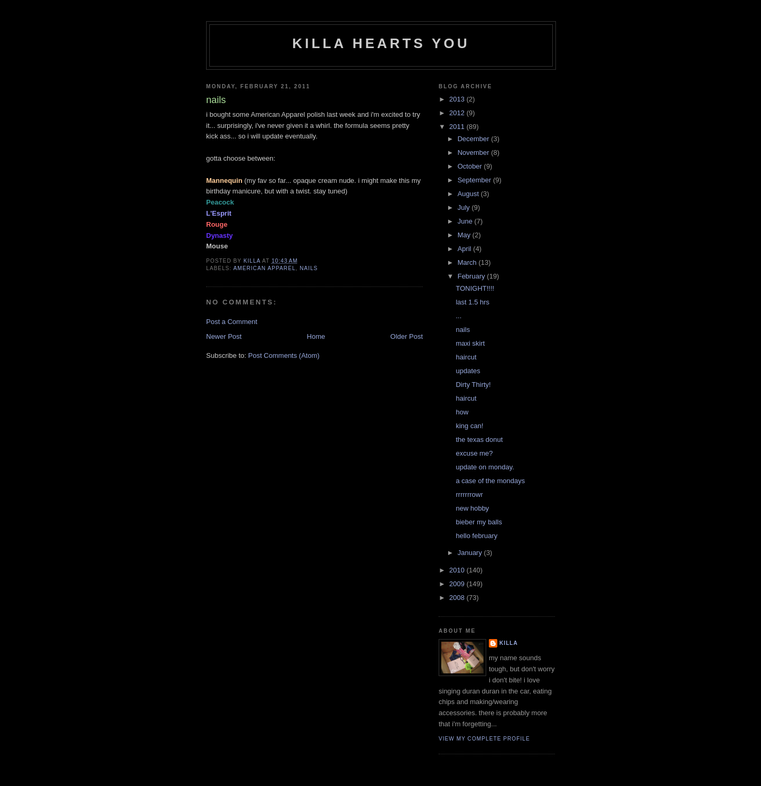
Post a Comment (231, 322)
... (458, 316)
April (466, 249)
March (468, 262)
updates (468, 371)
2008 (458, 598)
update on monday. (485, 467)
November (474, 152)
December (474, 139)
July (465, 207)
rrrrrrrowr (469, 494)
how (462, 412)
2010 (458, 570)
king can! (469, 426)
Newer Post (224, 336)
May (465, 235)
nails (309, 268)
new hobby (472, 508)
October (471, 166)
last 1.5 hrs (472, 302)
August (469, 194)
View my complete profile (484, 739)
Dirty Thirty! (473, 385)
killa (508, 643)
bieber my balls (479, 522)
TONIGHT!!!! (475, 288)
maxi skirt (470, 343)
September (475, 180)
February (472, 276)
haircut (466, 357)
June (466, 221)
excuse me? (474, 453)
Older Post (407, 336)
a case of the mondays (490, 481)
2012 (458, 113)
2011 (458, 127)
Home (316, 336)
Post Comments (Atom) (284, 355)
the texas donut (479, 439)
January (471, 553)
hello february (476, 536)
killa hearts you (381, 43)
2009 (458, 584)
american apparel (264, 268)
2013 (458, 99)
